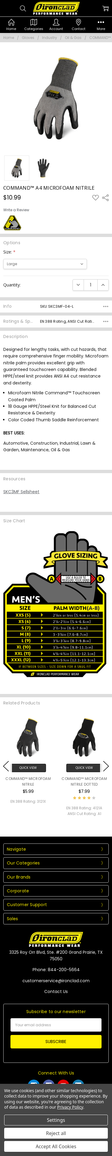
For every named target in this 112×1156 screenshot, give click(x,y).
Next (106, 766)
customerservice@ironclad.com (56, 981)
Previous (6, 766)
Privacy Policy (70, 1107)
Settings (56, 1120)
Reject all (56, 1133)
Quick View (28, 768)
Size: (9, 252)
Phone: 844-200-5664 (56, 970)
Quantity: (12, 285)
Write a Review (16, 210)
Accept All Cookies (56, 1146)
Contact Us (56, 991)
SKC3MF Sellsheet (21, 492)
